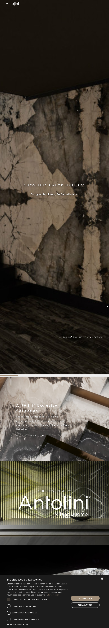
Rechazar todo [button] (85, 605)
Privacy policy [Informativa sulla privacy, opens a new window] (53, 595)
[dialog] (54, 601)
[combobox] (102, 578)
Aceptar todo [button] (85, 598)
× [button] (106, 579)
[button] (37, 624)
